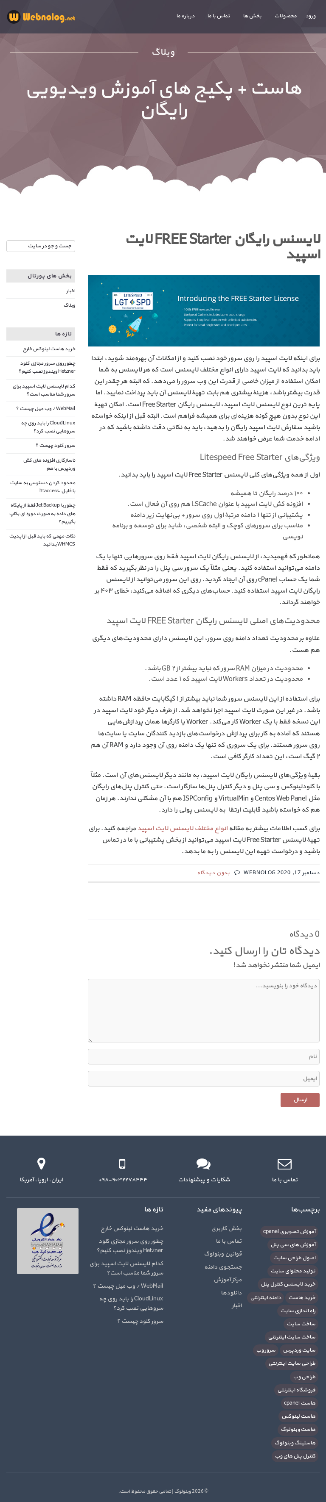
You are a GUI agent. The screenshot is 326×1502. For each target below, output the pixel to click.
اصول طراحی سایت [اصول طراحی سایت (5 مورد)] (294, 1258)
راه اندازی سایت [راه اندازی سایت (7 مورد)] (297, 1311)
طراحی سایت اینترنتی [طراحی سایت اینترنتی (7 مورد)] (291, 1363)
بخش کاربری (226, 1228)
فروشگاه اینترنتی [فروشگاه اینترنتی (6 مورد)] (296, 1390)
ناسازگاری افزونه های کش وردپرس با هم (49, 464)
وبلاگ (69, 305)
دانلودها (231, 1293)
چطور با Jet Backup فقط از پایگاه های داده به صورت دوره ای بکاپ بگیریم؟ (42, 513)
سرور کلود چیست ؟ (55, 445)
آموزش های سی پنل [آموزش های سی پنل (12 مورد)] (292, 1245)
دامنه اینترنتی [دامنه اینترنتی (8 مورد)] (265, 1298)
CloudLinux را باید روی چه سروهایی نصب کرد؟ (48, 427)
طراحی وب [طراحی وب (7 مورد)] (304, 1377)
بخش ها (252, 16)
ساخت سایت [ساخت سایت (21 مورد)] (301, 1324)
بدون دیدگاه (213, 873)
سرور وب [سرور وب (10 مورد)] (265, 1350)
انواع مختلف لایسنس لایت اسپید (182, 828)
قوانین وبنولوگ (223, 1254)
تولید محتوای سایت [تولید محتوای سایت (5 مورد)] (292, 1271)
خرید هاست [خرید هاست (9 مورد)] (301, 1298)
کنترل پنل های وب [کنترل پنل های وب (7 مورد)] (295, 1456)
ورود (310, 16)
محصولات (285, 16)
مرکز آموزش (228, 1279)
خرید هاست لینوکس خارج (49, 349)
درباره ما (185, 16)
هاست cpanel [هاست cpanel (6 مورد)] (299, 1403)
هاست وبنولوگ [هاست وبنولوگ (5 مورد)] (298, 1429)
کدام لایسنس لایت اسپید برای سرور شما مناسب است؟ (43, 390)
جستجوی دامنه (223, 1267)
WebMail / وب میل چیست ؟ (45, 409)
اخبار (70, 291)
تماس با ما (218, 16)
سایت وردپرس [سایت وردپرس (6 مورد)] (299, 1350)
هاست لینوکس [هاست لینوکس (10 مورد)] (298, 1416)
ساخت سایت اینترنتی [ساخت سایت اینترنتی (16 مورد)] (291, 1337)
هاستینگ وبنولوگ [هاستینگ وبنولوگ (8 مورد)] (294, 1443)
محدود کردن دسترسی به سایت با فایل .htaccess (42, 487)
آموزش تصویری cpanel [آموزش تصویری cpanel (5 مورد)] (289, 1232)
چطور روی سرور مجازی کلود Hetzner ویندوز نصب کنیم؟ (46, 367)
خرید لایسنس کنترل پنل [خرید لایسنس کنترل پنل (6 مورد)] (288, 1284)
